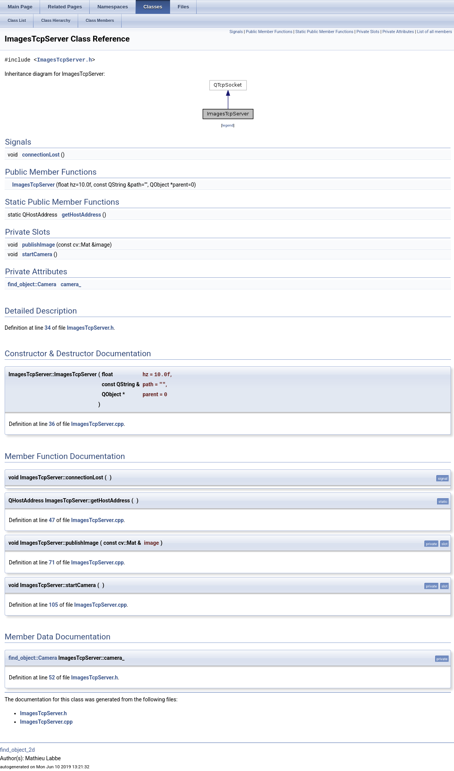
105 (53, 605)
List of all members (434, 31)
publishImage (38, 245)
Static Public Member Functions (324, 31)
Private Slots (367, 31)
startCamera (37, 254)
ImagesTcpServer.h (64, 59)
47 (52, 520)
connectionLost (40, 155)
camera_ (71, 284)
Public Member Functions (269, 31)
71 (52, 562)
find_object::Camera (32, 284)
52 (52, 677)
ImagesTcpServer (33, 185)
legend (227, 125)
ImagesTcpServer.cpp (97, 424)
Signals (236, 31)
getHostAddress (81, 215)
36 (52, 424)
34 (48, 328)
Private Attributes (398, 31)
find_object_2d (17, 750)
